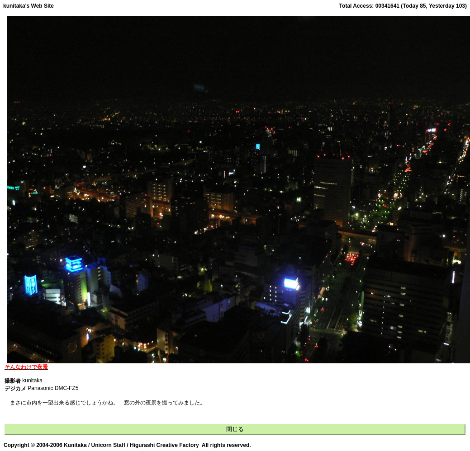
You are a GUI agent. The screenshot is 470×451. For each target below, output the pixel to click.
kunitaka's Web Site (28, 6)
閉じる (235, 429)
